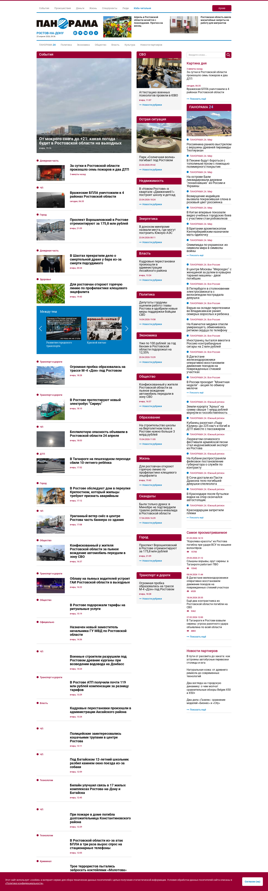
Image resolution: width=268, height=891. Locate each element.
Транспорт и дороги (51, 341)
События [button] (44, 8)
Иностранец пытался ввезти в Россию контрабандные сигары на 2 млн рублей (208, 343)
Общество (100, 44)
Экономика (83, 44)
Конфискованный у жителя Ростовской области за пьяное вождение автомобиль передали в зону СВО (158, 390)
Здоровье (45, 279)
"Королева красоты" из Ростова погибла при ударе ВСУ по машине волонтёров (209, 544)
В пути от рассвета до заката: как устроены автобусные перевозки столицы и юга (208, 659)
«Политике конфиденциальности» (24, 883)
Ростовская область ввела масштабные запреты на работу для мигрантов (216, 20)
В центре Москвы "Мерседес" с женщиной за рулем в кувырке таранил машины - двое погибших (209, 274)
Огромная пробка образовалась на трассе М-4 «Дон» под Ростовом (156, 586)
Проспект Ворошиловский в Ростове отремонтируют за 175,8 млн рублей (158, 548)
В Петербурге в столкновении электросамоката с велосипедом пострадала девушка (208, 293)
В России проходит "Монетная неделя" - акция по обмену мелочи (208, 385)
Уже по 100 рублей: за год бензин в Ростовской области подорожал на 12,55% (157, 348)
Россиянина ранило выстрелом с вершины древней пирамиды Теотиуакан (209, 147)
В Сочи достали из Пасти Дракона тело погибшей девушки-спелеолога (204, 480)
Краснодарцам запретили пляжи (205, 512)
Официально (47, 561)
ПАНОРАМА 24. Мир (201, 139)
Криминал (45, 800)
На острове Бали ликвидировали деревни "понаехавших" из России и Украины (206, 181)
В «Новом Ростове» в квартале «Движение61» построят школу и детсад (157, 191)
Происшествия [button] (62, 8)
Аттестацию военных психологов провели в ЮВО (158, 94)
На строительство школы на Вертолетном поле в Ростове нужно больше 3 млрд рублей (157, 430)
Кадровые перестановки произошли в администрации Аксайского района (157, 266)
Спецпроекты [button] (109, 8)
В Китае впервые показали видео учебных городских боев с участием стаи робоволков (209, 215)
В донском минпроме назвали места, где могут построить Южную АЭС (157, 229)
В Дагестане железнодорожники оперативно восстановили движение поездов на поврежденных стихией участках (205, 364)
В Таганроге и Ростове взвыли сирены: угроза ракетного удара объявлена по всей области (207, 624)
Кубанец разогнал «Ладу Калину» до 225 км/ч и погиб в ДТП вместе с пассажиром (208, 425)
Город (43, 214)
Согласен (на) (252, 881)
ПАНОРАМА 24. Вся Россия (205, 264)
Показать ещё (196, 98)
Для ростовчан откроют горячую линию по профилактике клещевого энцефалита (158, 471)
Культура (130, 44)
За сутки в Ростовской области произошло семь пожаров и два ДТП (207, 75)
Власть (115, 44)
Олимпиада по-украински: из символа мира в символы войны (207, 247)
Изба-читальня (142, 8)
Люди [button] (125, 8)
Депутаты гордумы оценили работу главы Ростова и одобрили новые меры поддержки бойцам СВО (158, 308)
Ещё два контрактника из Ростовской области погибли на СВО (207, 604)
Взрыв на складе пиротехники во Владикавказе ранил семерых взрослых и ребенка (208, 311)
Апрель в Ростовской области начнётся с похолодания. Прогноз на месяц (148, 21)
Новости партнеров (151, 44)
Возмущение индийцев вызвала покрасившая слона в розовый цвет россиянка (209, 199)
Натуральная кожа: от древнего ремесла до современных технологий (207, 673)
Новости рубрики (150, 104)
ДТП (42, 410)
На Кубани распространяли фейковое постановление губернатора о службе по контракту (206, 463)
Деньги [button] (80, 8)
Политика (66, 44)
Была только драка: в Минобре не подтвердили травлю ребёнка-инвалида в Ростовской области (158, 509)
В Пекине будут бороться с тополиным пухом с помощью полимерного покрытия (208, 163)
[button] (47, 45)
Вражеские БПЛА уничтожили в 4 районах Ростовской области (208, 90)
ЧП (41, 187)
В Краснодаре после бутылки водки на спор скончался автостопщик (208, 497)
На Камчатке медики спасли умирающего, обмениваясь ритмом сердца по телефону (207, 327)
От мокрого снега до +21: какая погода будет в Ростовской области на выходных (80, 140)
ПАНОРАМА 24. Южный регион (207, 402)
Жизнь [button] (93, 8)
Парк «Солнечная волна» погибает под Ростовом (157, 159)
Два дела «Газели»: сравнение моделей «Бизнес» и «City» (206, 701)
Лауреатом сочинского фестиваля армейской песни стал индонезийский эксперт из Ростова (207, 443)
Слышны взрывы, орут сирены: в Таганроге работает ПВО (208, 563)
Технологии (46, 719)
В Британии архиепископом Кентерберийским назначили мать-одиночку (208, 231)
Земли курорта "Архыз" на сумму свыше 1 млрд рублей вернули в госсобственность (207, 409)
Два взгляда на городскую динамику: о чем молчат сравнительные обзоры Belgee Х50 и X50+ (209, 688)
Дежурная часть (49, 160)
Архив (221, 8)
